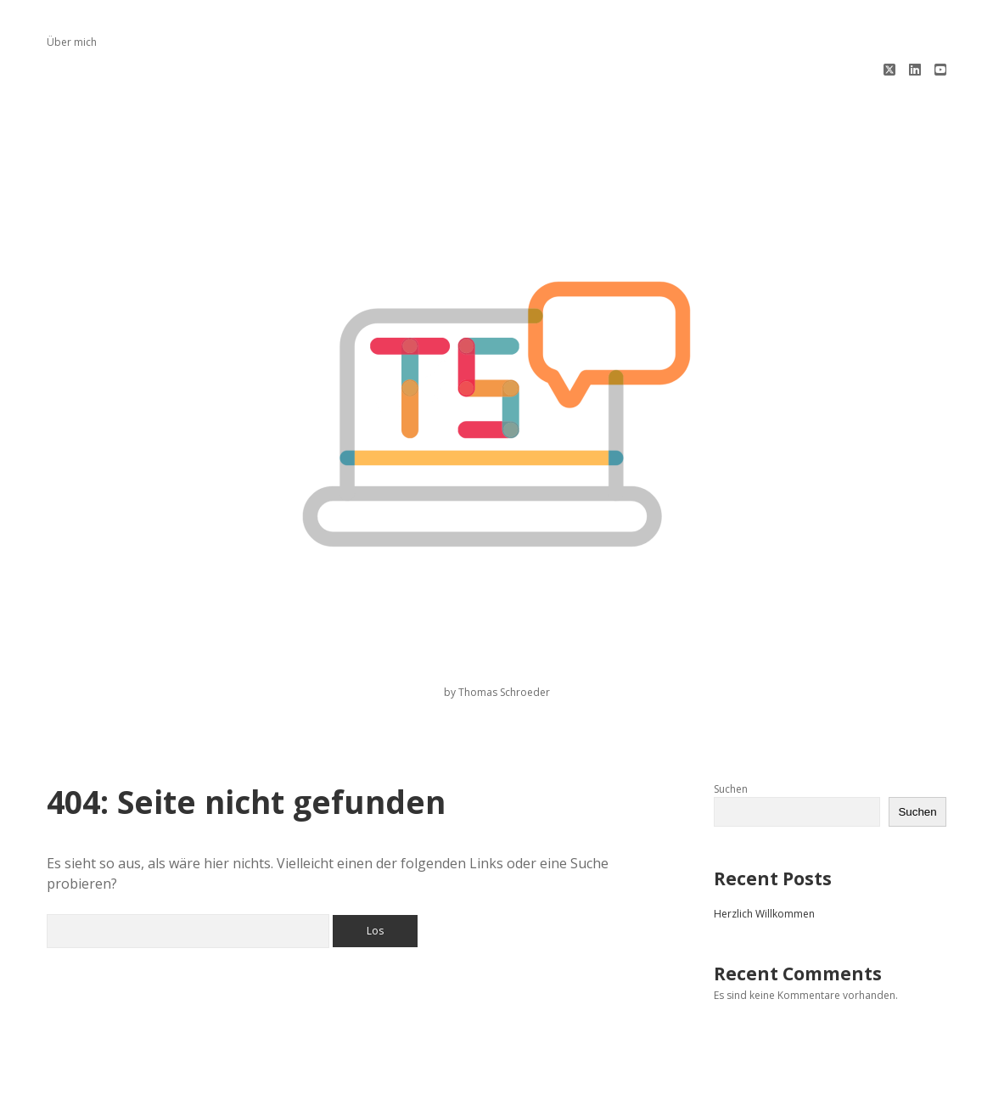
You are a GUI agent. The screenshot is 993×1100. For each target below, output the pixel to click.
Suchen (731, 731)
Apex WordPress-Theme (443, 1081)
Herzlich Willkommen (764, 856)
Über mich (72, 42)
